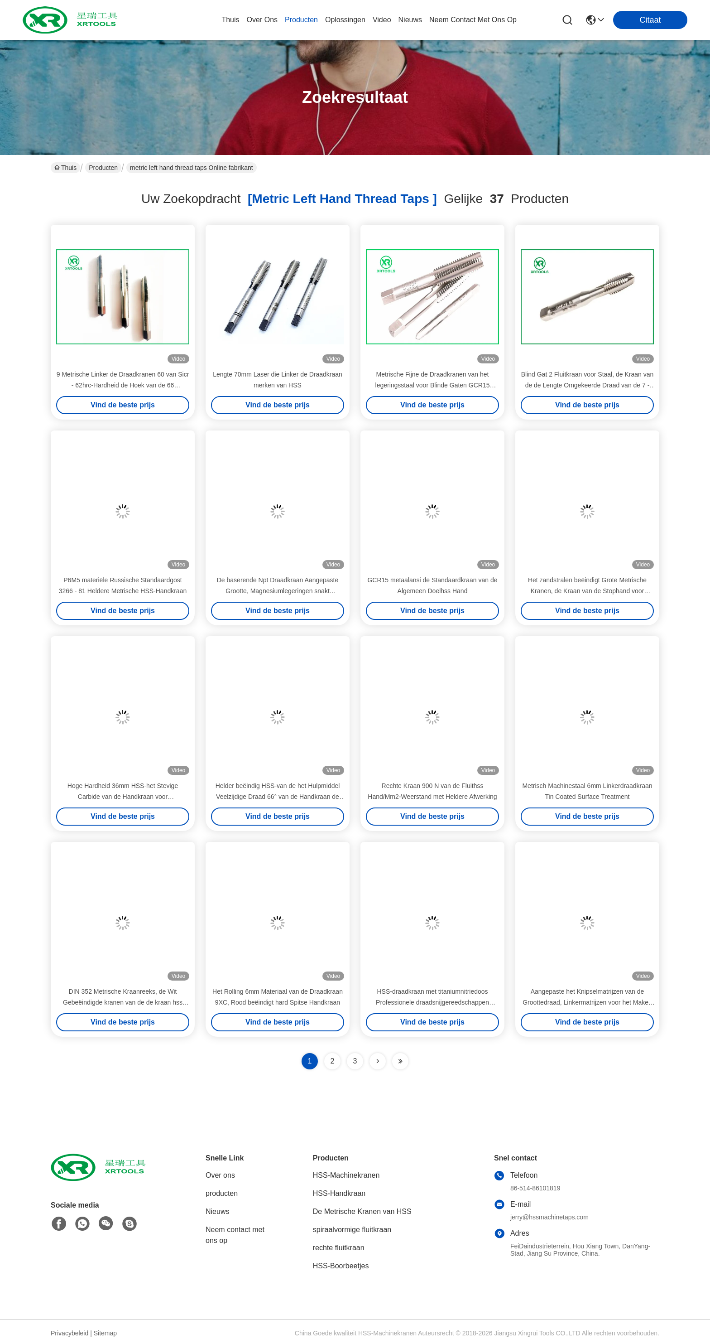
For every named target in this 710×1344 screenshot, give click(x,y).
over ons (262, 20)
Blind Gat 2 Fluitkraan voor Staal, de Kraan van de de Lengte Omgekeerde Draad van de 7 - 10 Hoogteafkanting (587, 385)
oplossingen (345, 20)
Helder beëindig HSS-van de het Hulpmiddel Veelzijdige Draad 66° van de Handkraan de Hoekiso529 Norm (278, 796)
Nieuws (217, 1211)
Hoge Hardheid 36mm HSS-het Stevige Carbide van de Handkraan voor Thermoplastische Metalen (122, 796)
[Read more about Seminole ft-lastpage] (400, 1061)
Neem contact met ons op (235, 1235)
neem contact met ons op (473, 20)
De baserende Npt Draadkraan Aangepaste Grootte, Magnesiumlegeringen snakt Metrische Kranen (278, 590)
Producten (103, 167)
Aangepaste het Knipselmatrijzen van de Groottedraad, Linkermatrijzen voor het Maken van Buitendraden (587, 1002)
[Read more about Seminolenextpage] (377, 1061)
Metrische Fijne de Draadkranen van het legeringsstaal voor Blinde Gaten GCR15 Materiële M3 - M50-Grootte (432, 385)
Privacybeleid (69, 1333)
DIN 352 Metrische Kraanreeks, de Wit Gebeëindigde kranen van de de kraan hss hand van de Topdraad (122, 1002)
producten (301, 20)
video (382, 20)
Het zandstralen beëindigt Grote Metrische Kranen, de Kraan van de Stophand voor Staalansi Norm (587, 590)
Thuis (230, 20)
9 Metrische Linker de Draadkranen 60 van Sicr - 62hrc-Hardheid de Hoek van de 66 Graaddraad (123, 385)
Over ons (220, 1175)
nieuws (410, 20)
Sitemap (105, 1333)
